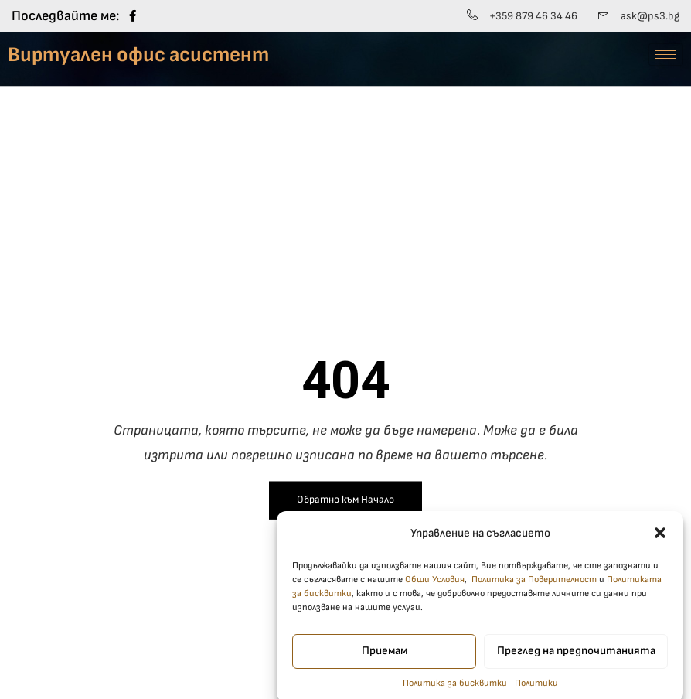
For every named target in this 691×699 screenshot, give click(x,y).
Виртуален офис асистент (138, 55)
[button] (660, 542)
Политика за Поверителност (534, 588)
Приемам (384, 660)
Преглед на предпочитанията (576, 660)
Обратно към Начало (345, 499)
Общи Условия (435, 588)
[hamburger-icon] (665, 54)
